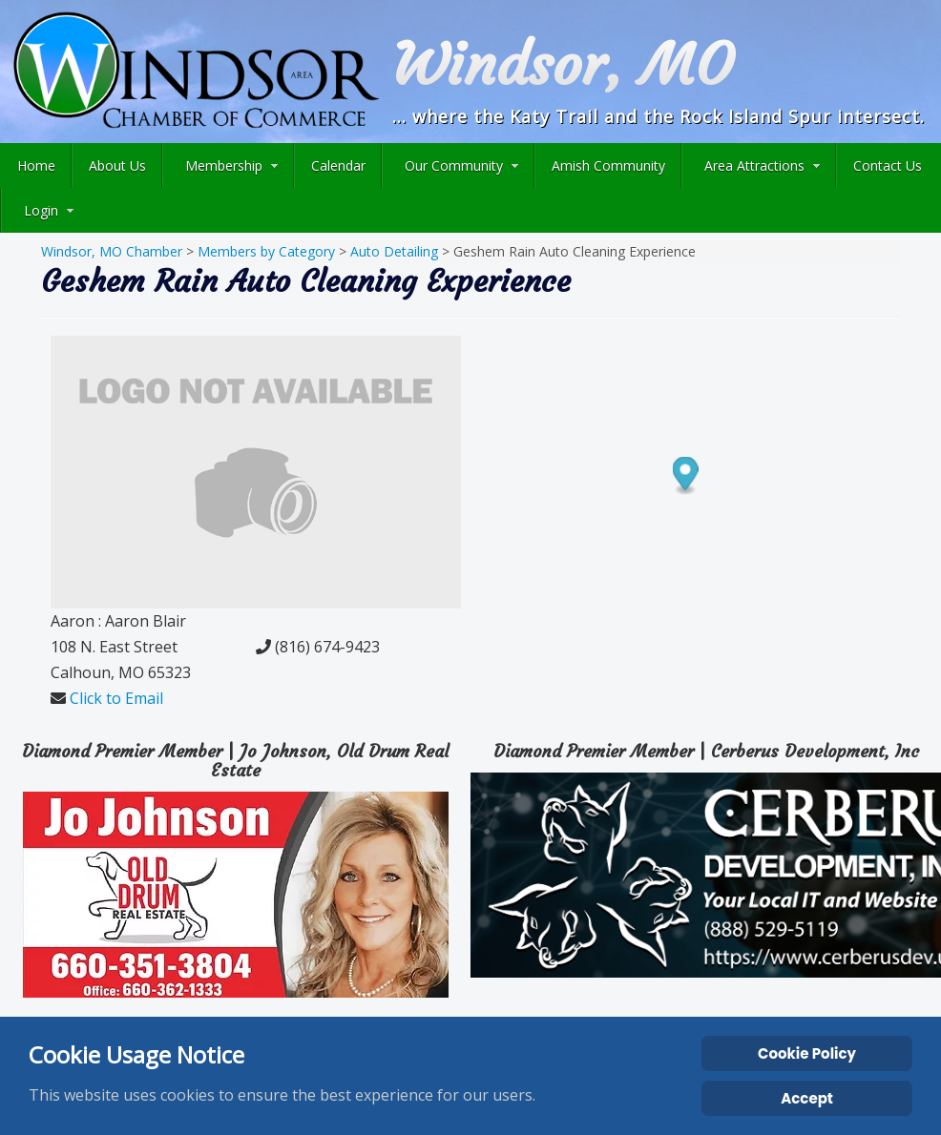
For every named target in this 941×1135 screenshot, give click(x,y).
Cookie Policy (807, 1053)
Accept (807, 1098)
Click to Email (116, 698)
